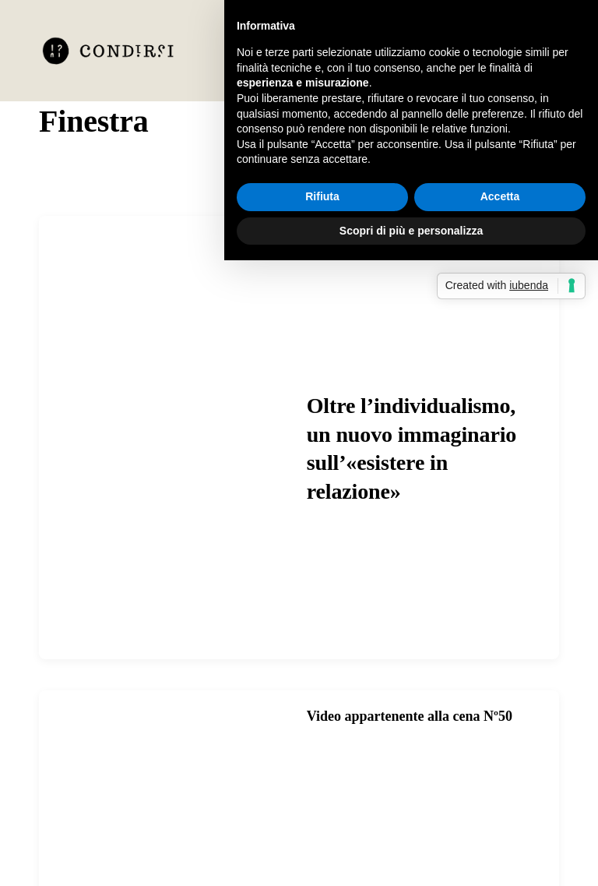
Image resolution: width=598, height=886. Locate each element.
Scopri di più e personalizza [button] (411, 230)
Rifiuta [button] (322, 196)
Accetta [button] (500, 196)
